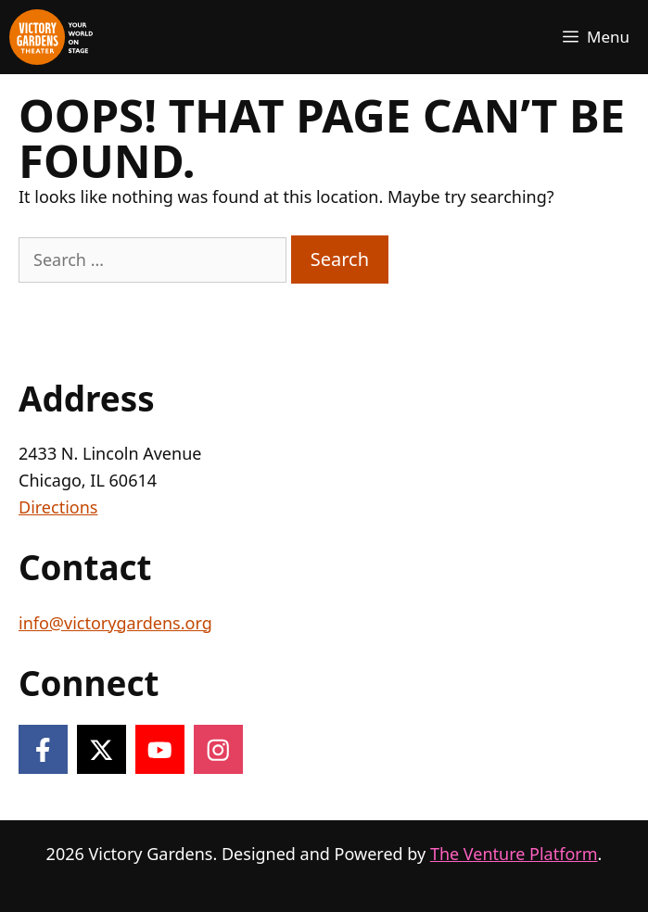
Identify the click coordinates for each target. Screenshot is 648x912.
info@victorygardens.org (115, 623)
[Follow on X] (101, 749)
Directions (58, 507)
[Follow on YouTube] (159, 749)
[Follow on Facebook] (43, 749)
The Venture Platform (514, 853)
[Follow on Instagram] (218, 749)
